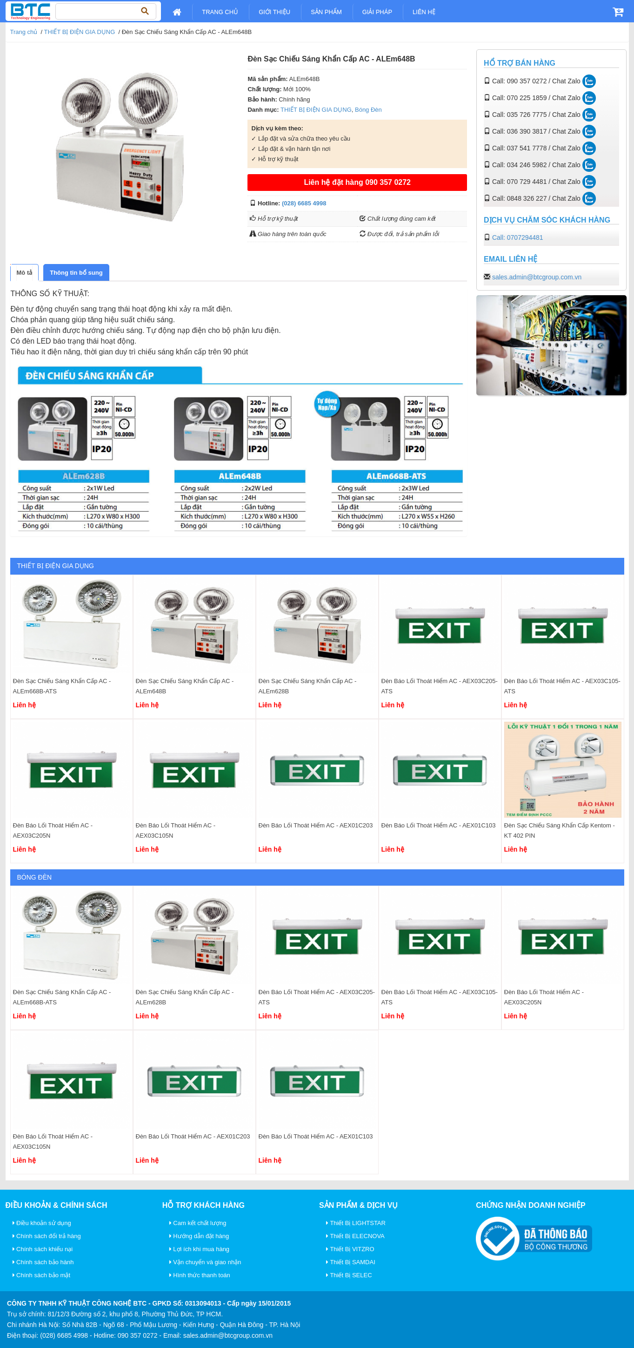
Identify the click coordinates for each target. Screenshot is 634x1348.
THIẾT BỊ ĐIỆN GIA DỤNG (79, 31)
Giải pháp (377, 11)
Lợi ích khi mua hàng (199, 1249)
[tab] (24, 272)
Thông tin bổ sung (76, 272)
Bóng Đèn (368, 109)
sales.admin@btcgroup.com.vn (536, 277)
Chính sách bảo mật (42, 1275)
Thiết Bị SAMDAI (350, 1262)
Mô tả (25, 272)
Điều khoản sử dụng (42, 1222)
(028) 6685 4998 (304, 203)
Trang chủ (220, 11)
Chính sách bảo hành (43, 1262)
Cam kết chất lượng (198, 1222)
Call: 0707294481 (517, 237)
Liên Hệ (424, 11)
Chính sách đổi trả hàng (47, 1236)
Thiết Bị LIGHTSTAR (356, 1222)
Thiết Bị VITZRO (350, 1249)
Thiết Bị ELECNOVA (355, 1236)
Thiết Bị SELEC (349, 1275)
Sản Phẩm (326, 11)
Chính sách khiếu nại (43, 1249)
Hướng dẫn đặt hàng (199, 1236)
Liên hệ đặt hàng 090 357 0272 (357, 182)
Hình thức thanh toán (199, 1275)
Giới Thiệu (274, 11)
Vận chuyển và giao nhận (205, 1262)
